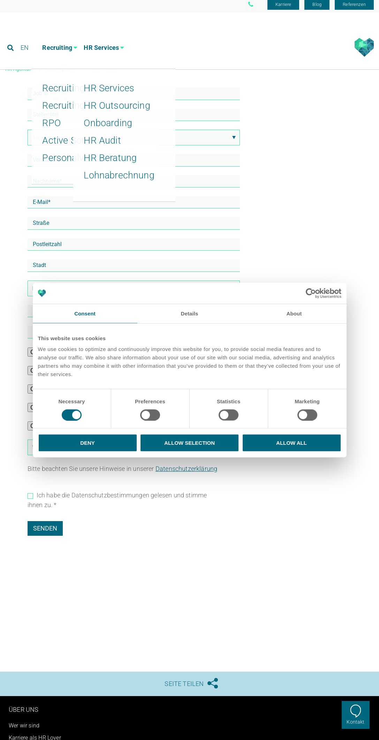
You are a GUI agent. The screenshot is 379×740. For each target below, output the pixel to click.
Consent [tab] (85, 313)
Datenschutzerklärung (187, 471)
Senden (45, 531)
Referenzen (354, 7)
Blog (316, 7)
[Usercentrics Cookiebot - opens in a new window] (310, 293)
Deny (87, 443)
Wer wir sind (24, 728)
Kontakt (355, 722)
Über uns (23, 712)
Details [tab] (189, 313)
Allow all (291, 443)
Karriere (283, 7)
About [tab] (294, 313)
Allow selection (189, 443)
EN (25, 36)
